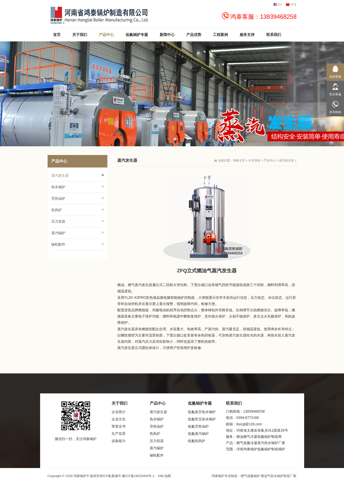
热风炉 (56, 210)
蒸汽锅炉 (58, 233)
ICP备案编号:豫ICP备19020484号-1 (128, 476)
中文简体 (254, 160)
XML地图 (164, 476)
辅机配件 (58, 244)
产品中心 (269, 160)
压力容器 (58, 221)
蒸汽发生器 (286, 160)
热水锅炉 (58, 187)
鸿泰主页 (239, 160)
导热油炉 (58, 198)
